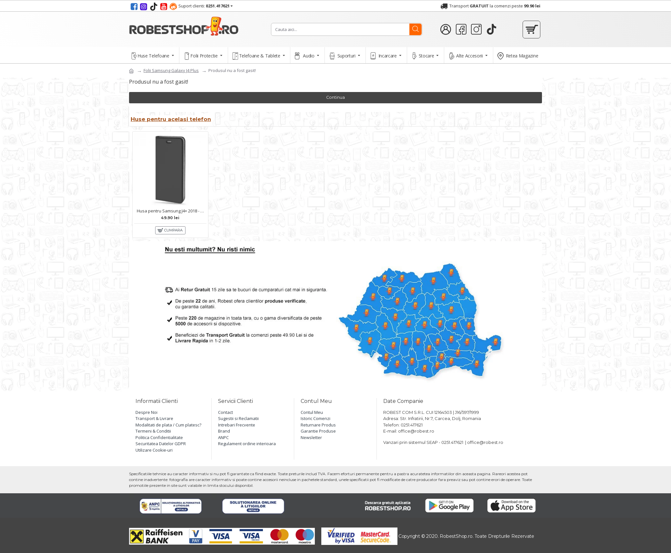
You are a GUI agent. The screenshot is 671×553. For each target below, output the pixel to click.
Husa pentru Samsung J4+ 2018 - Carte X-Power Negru (171, 210)
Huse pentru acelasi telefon (173, 118)
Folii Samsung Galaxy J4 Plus (171, 70)
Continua (335, 97)
